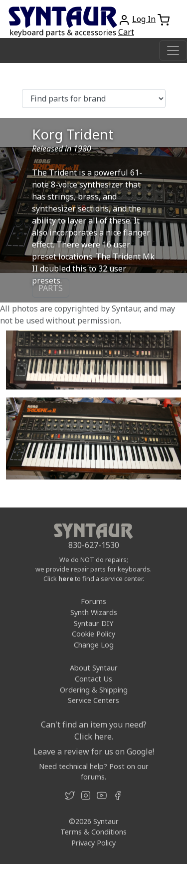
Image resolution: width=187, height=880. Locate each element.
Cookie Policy (93, 633)
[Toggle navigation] (173, 50)
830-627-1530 (93, 545)
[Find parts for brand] (94, 98)
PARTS (50, 288)
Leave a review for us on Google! (93, 751)
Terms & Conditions (93, 831)
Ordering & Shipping (94, 689)
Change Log (94, 645)
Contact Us (93, 679)
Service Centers (93, 700)
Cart (126, 32)
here (65, 578)
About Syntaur (94, 667)
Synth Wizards (93, 612)
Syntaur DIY (93, 623)
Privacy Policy (93, 843)
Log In (144, 19)
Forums (93, 601)
